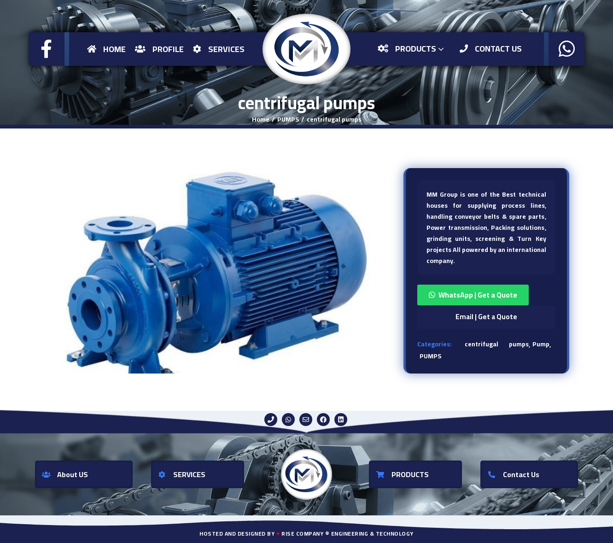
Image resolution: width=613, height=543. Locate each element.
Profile (159, 49)
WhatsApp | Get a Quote (477, 295)
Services (219, 49)
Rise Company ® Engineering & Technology (347, 533)
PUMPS (288, 119)
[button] (486, 295)
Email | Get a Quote (486, 316)
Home (106, 49)
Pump (540, 344)
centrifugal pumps (334, 119)
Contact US (491, 48)
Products (412, 48)
